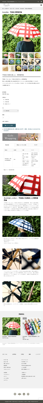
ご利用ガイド (23, 372)
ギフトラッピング (24, 359)
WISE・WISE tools (7, 367)
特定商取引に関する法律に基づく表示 (28, 376)
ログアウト (6, 380)
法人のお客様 (23, 363)
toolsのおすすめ (36, 129)
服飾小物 (10, 129)
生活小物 (5, 129)
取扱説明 (5, 365)
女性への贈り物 (15, 129)
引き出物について (24, 361)
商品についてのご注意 (21, 144)
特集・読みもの (6, 363)
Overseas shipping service (26, 365)
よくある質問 (23, 367)
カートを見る (6, 378)
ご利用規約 (23, 374)
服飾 (30, 354)
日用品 (22, 354)
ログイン (5, 376)
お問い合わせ (23, 378)
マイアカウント (6, 374)
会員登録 (5, 372)
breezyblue (6, 130)
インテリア (38, 354)
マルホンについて (7, 369)
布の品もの (30, 129)
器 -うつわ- (5, 354)
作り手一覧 (6, 359)
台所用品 (14, 354)
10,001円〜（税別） (23, 129)
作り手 (35, 144)
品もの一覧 (6, 361)
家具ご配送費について (25, 369)
